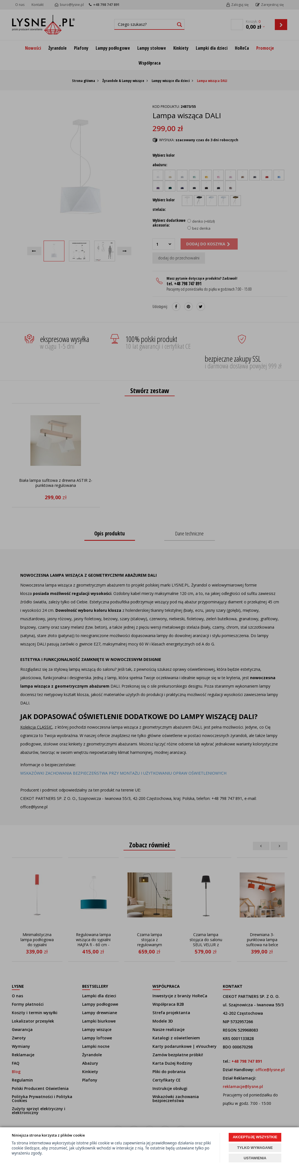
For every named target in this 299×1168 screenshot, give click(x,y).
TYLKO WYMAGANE (255, 1148)
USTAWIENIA (255, 1158)
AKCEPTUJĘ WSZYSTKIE (255, 1137)
